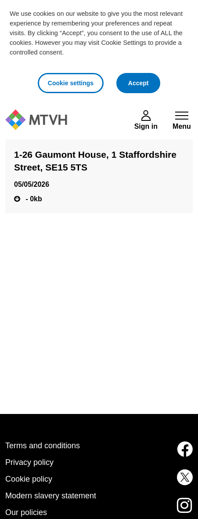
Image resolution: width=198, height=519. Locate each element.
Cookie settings (71, 83)
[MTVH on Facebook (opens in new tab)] (181, 454)
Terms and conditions (42, 445)
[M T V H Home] (36, 119)
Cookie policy (28, 479)
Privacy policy (29, 462)
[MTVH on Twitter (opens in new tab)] (181, 482)
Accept (144, 82)
